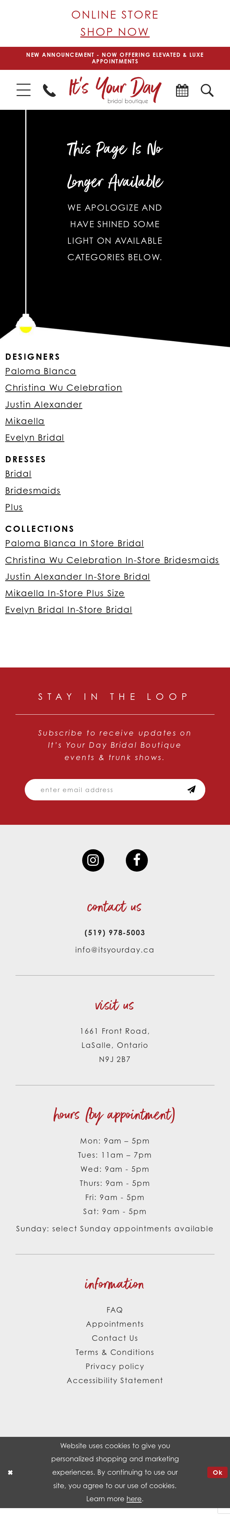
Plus (14, 509)
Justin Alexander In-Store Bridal (77, 579)
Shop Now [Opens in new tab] (115, 32)
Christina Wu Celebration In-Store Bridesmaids (112, 562)
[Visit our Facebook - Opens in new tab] (138, 866)
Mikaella (25, 423)
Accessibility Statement (115, 1387)
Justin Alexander (44, 406)
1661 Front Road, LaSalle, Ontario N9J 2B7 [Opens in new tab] (115, 1052)
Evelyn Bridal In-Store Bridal (68, 612)
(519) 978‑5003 (115, 939)
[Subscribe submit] (199, 793)
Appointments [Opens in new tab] (115, 1331)
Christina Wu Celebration (63, 390)
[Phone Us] (49, 92)
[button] (23, 92)
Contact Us (115, 1345)
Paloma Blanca (40, 373)
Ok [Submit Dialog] (217, 1479)
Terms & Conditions (115, 1359)
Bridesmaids (33, 492)
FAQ (115, 1317)
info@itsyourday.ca (115, 956)
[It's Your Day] (115, 92)
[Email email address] (115, 793)
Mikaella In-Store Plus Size (65, 595)
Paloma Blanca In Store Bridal (74, 545)
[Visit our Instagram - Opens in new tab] (92, 866)
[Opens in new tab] (182, 92)
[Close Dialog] (11, 1479)
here (134, 1506)
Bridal (18, 476)
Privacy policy (115, 1373)
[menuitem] (23, 92)
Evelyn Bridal (34, 439)
